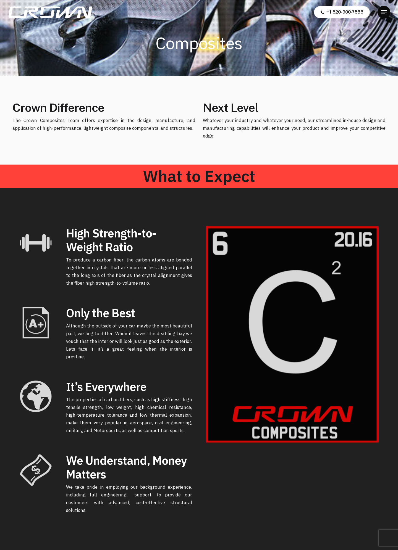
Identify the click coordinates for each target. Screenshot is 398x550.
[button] (384, 12)
